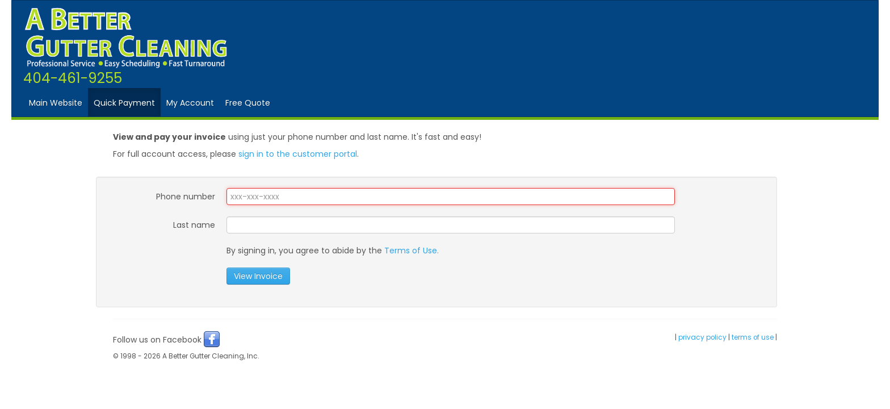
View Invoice (258, 276)
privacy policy (702, 337)
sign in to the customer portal (297, 154)
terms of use (753, 337)
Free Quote (247, 102)
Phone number (185, 196)
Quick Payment (124, 102)
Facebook (212, 339)
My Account (190, 102)
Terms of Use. (411, 250)
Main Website (55, 102)
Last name (194, 225)
